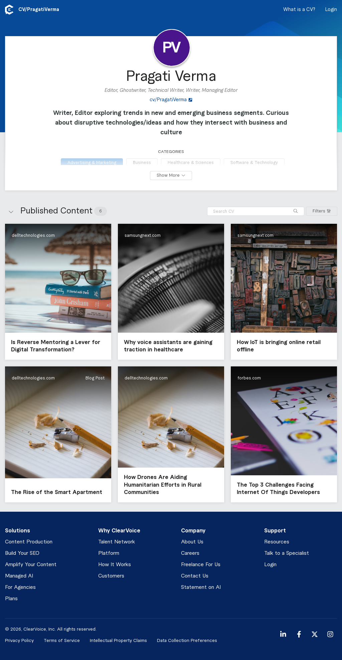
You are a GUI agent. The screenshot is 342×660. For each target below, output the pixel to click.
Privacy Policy (19, 640)
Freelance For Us (200, 564)
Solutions (17, 530)
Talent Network (116, 541)
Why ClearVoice (119, 530)
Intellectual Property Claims (118, 640)
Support (275, 530)
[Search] (295, 211)
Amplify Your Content (30, 564)
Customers (111, 576)
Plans (11, 598)
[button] (58, 292)
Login (331, 9)
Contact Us (194, 576)
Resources (276, 541)
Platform (108, 553)
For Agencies (20, 587)
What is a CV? (299, 9)
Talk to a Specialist (286, 553)
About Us (192, 541)
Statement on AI (201, 587)
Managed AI (19, 576)
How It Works (114, 564)
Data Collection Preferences (187, 640)
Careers (190, 553)
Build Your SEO (22, 553)
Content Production (28, 541)
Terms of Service (62, 640)
